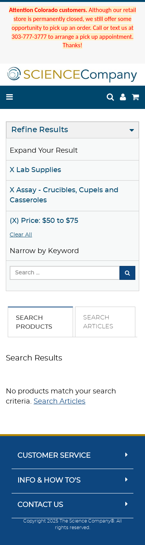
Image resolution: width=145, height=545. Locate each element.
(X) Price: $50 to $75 (44, 220)
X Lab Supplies (35, 170)
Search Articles (59, 401)
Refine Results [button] (39, 130)
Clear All (21, 235)
